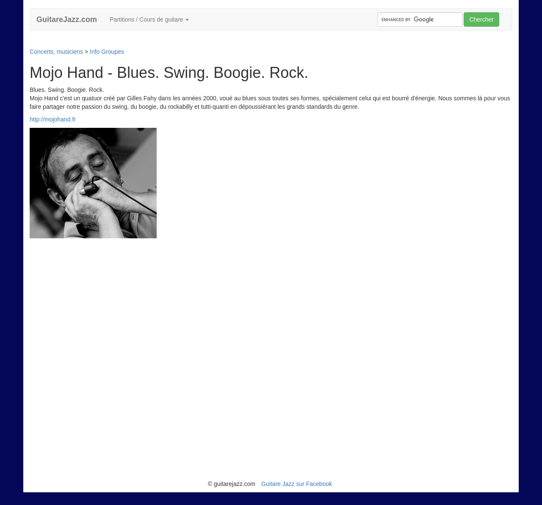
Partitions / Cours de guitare (149, 19)
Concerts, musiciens (56, 51)
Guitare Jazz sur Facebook (296, 483)
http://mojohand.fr (53, 119)
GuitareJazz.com (66, 19)
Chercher (481, 19)
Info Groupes (107, 51)
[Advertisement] (184, 42)
